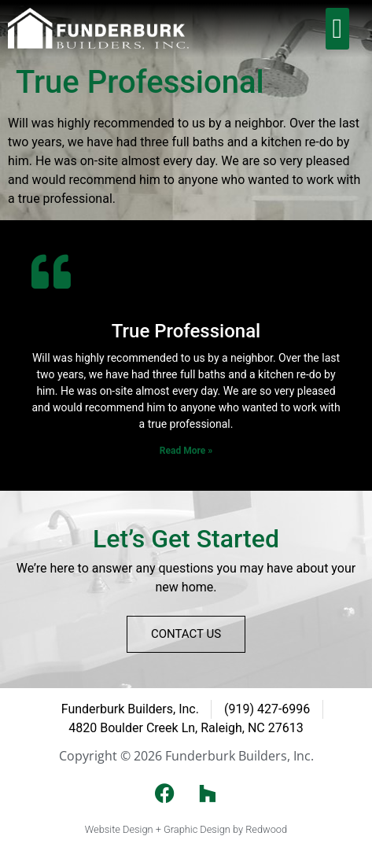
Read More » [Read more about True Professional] (186, 450)
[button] (337, 29)
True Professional (186, 331)
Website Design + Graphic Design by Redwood (186, 829)
